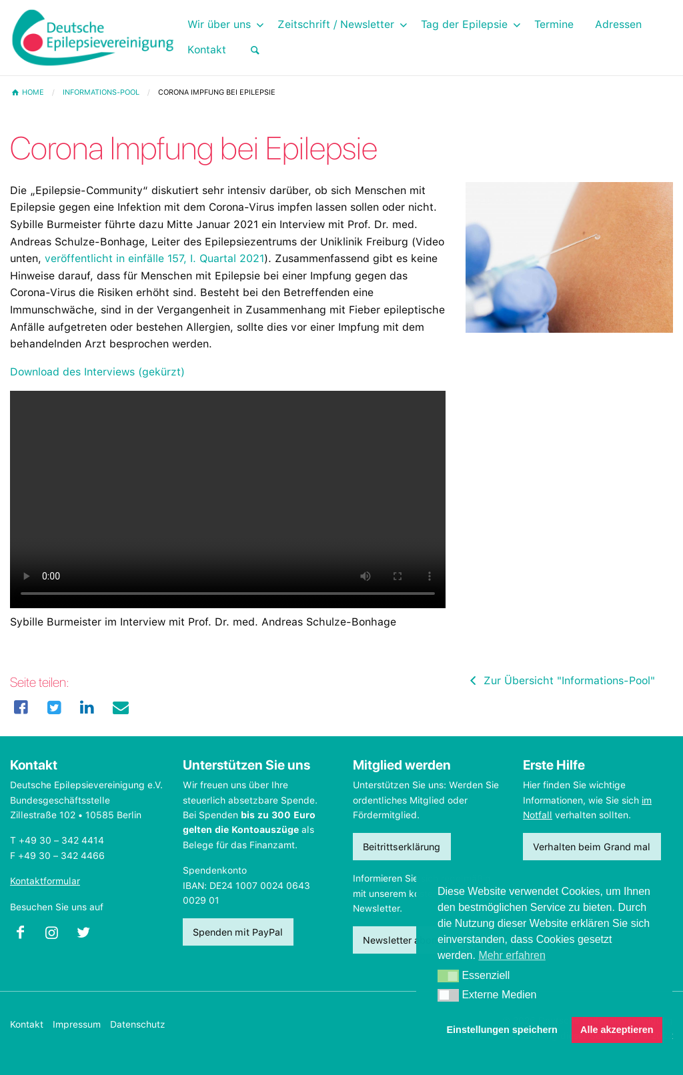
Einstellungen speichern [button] (502, 1029)
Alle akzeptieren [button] (617, 1029)
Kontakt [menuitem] (206, 49)
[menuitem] (255, 50)
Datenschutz (137, 1024)
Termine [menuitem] (554, 24)
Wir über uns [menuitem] (219, 24)
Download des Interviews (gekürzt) (97, 371)
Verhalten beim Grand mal (591, 846)
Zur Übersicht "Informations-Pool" (560, 680)
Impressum (77, 1024)
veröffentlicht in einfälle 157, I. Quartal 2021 (154, 258)
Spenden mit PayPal (238, 932)
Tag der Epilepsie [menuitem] (464, 24)
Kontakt (26, 1024)
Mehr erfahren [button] (512, 955)
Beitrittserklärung (401, 846)
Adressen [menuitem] (618, 24)
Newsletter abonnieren (413, 940)
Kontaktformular (45, 881)
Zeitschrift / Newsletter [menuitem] (335, 24)
